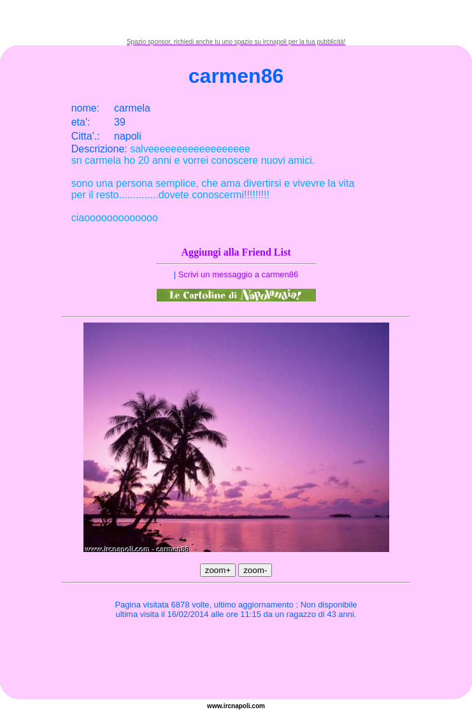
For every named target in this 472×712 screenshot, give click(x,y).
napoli (240, 705)
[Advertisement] (236, 19)
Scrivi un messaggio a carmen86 (238, 274)
